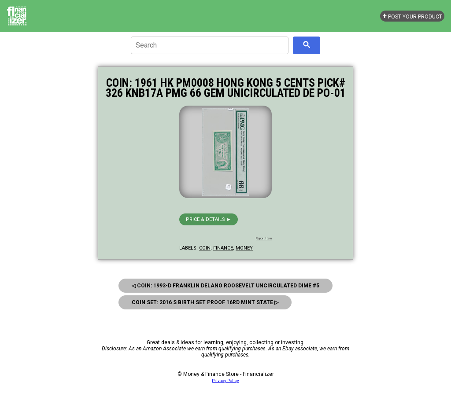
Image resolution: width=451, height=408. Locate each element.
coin (205, 248)
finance (223, 248)
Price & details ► (208, 219)
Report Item (264, 238)
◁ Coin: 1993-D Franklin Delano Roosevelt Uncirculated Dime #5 (225, 286)
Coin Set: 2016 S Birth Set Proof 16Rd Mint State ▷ (205, 302)
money (244, 248)
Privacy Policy (225, 380)
